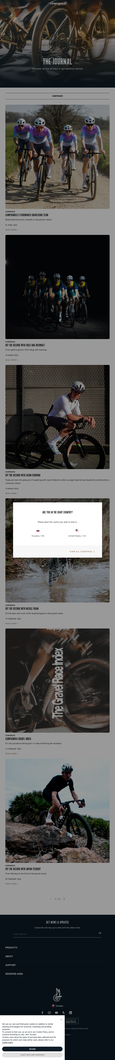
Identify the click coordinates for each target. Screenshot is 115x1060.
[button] (61, 1019)
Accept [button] (32, 1049)
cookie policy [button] (7, 1042)
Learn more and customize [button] (32, 1055)
